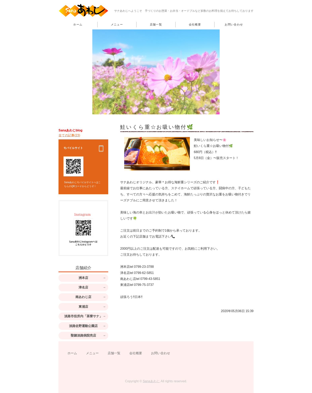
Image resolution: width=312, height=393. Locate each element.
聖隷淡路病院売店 (83, 335)
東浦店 (83, 306)
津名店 (83, 287)
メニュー (117, 24)
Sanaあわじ (151, 381)
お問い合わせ (234, 24)
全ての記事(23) (69, 135)
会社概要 (195, 24)
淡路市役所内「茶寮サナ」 (83, 316)
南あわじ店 (83, 297)
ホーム (77, 24)
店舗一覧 (156, 24)
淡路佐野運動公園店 (83, 326)
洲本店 (83, 277)
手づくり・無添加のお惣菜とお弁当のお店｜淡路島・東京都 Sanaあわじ (83, 10)
